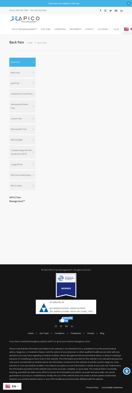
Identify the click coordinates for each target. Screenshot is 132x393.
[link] (56, 326)
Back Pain (15, 62)
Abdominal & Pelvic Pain (19, 106)
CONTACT (89, 29)
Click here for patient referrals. (64, 3)
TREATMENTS (75, 29)
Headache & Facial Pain (21, 93)
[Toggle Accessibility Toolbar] (126, 371)
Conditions (59, 333)
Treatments (76, 333)
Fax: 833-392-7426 (38, 10)
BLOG (116, 29)
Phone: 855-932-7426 (18, 10)
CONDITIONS (60, 29)
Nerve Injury (16, 185)
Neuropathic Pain (19, 129)
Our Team (44, 333)
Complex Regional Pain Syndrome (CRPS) (21, 152)
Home (29, 43)
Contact (90, 333)
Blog (102, 333)
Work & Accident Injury (21, 175)
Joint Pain (15, 83)
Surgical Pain (17, 164)
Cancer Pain (16, 118)
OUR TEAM (45, 29)
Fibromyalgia (17, 139)
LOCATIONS (103, 29)
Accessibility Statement (112, 387)
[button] (128, 3)
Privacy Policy (92, 387)
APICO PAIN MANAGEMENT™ (24, 29)
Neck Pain (15, 72)
